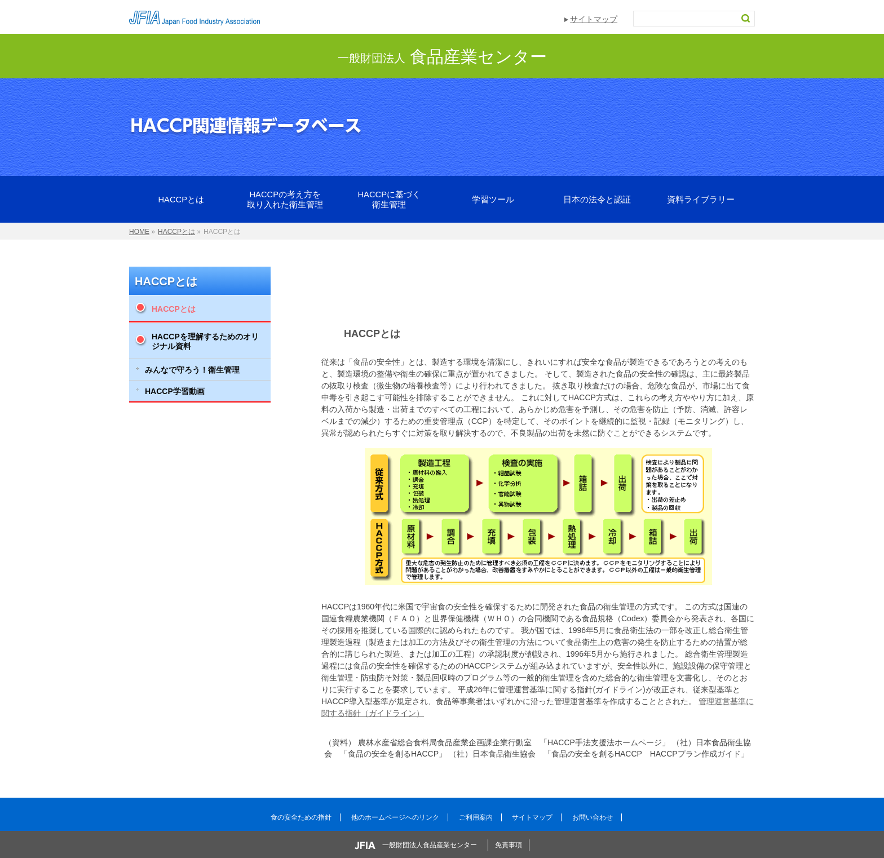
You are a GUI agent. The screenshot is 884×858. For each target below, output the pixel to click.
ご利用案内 (476, 817)
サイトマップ (593, 19)
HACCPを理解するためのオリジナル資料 (205, 341)
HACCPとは (166, 281)
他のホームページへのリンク (395, 817)
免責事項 (508, 845)
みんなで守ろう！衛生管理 (192, 369)
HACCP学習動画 (175, 391)
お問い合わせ (592, 817)
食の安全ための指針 (301, 817)
